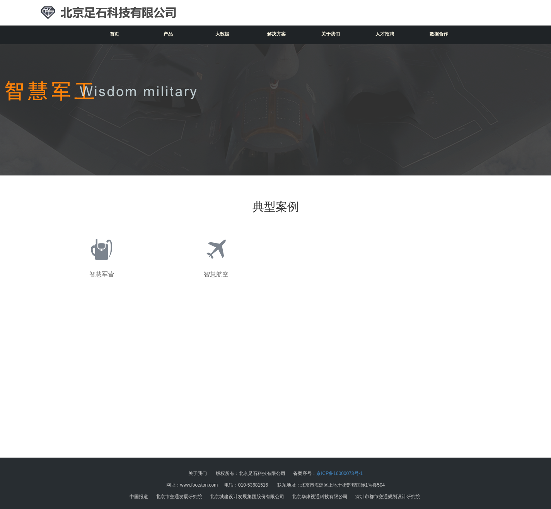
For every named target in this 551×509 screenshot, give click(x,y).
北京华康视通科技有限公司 (320, 496)
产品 (168, 34)
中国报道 (139, 496)
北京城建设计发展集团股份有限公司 (247, 496)
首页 (114, 34)
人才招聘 (384, 34)
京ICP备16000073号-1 (339, 473)
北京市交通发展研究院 (179, 496)
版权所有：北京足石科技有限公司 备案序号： (275, 473)
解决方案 (276, 34)
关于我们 (330, 34)
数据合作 (439, 34)
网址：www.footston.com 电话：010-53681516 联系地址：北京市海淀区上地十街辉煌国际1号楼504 (275, 485)
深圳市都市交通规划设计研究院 (387, 496)
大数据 (222, 34)
